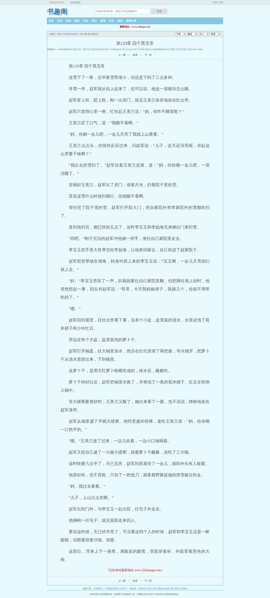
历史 (85, 20)
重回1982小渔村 (195, 49)
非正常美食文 (181, 49)
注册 (221, 2)
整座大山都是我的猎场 (67, 34)
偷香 (176, 588)
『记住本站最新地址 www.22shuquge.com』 (135, 570)
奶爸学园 (96, 49)
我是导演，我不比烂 (81, 49)
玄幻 (59, 20)
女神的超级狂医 (65, 49)
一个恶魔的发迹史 (110, 588)
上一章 (122, 55)
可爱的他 (160, 588)
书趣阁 (57, 11)
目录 (135, 55)
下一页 (148, 55)
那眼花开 (143, 588)
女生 (111, 20)
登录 (215, 2)
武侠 (68, 20)
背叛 (172, 588)
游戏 (102, 20)
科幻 (94, 20)
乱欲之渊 (151, 588)
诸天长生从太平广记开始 (133, 49)
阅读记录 (131, 20)
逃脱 (167, 588)
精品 (120, 20)
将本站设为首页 (57, 2)
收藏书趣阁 (75, 2)
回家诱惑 (98, 588)
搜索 (159, 11)
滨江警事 (171, 49)
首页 (51, 20)
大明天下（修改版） (129, 588)
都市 (77, 20)
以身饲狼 (183, 588)
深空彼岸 (104, 49)
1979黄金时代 (115, 49)
